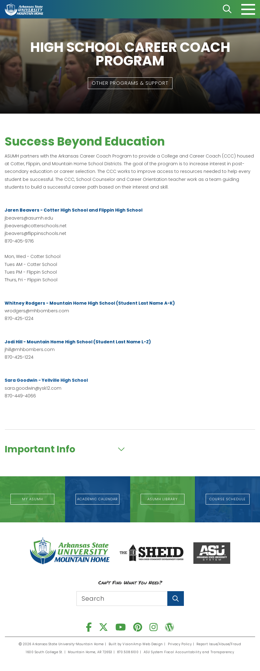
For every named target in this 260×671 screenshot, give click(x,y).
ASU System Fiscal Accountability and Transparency (189, 652)
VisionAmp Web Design (144, 644)
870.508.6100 (129, 652)
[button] (130, 83)
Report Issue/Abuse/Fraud (218, 644)
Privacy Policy (180, 644)
